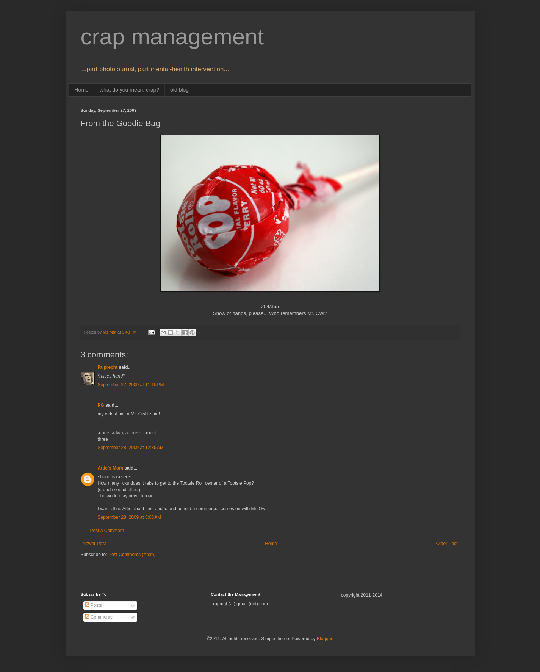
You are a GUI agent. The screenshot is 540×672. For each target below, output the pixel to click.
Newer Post (94, 543)
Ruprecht (108, 367)
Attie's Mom (111, 468)
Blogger (324, 638)
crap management (172, 36)
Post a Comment (107, 530)
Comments (99, 617)
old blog (179, 90)
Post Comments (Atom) (132, 554)
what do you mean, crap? (129, 90)
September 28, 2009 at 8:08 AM (129, 517)
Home (82, 90)
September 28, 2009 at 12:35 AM (131, 447)
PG (101, 405)
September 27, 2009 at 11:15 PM (131, 384)
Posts (93, 605)
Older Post (447, 543)
